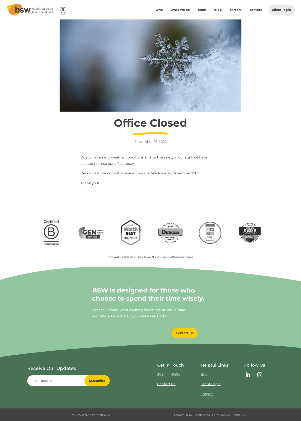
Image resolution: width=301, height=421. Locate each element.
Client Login (281, 10)
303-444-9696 (168, 374)
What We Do (180, 10)
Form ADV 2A (221, 414)
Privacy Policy (183, 414)
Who (159, 10)
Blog (218, 10)
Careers (235, 10)
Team (202, 10)
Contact (255, 10)
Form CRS (239, 414)
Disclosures (202, 414)
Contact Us (166, 384)
